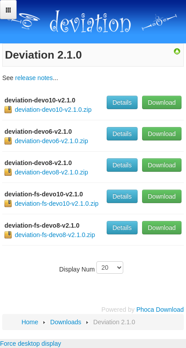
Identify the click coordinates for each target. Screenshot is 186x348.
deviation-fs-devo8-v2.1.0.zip (55, 234)
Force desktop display (30, 343)
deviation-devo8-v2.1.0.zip (51, 172)
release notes (34, 77)
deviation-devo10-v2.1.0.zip (53, 109)
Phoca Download (160, 309)
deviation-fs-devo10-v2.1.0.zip (57, 203)
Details (122, 102)
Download (162, 102)
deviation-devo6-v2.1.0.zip (51, 140)
